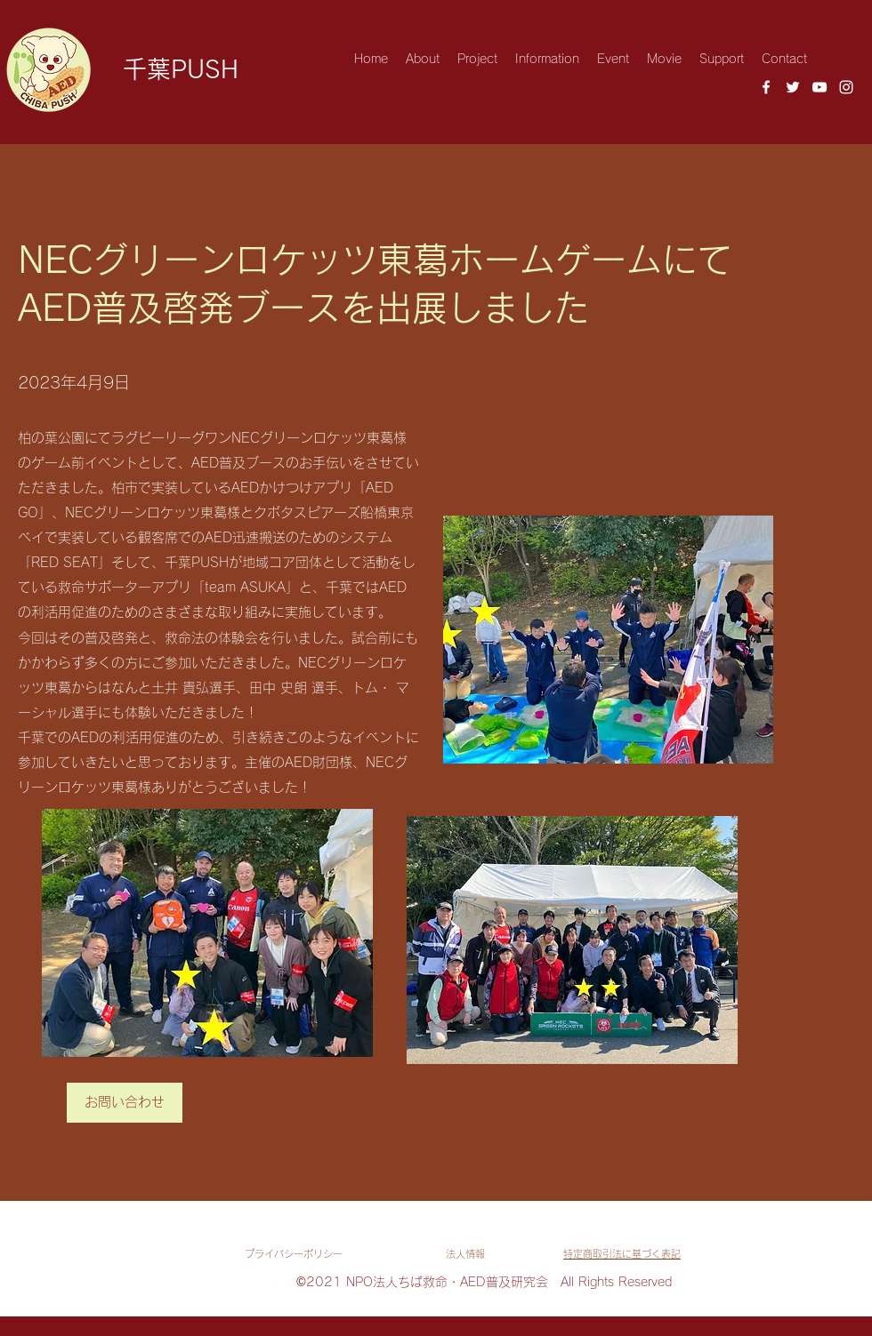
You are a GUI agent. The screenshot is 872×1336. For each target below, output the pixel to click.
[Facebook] (766, 87)
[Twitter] (793, 87)
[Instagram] (846, 87)
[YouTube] (819, 87)
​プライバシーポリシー (294, 1254)
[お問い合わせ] (124, 1103)
